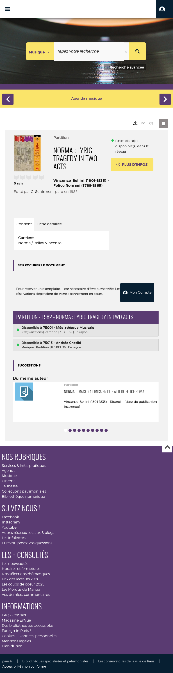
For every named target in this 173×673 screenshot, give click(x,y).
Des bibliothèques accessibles (27, 625)
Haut (167, 447)
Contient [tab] (24, 224)
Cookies (8, 635)
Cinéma (9, 480)
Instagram (11, 521)
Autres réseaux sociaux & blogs (28, 532)
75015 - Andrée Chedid (62, 342)
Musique (9, 475)
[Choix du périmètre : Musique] (40, 51)
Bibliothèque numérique (23, 495)
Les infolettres (13, 537)
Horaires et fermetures (21, 568)
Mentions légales (16, 640)
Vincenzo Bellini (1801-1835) (79, 180)
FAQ (5, 614)
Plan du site (12, 645)
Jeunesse (10, 485)
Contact (19, 614)
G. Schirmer (41, 191)
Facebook (10, 516)
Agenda (9, 470)
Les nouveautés (15, 563)
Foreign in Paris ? (16, 630)
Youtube (9, 527)
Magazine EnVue (16, 620)
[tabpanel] (61, 240)
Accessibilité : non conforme (24, 666)
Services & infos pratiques (24, 465)
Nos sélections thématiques (26, 573)
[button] (164, 9)
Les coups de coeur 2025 (23, 583)
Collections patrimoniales (24, 490)
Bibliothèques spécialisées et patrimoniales (55, 660)
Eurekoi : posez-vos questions (27, 542)
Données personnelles (37, 635)
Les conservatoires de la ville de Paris (126, 660)
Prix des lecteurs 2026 (20, 578)
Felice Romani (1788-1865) (77, 185)
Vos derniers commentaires (26, 594)
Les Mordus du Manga (21, 588)
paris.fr (7, 660)
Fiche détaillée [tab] (49, 224)
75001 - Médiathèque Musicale (68, 327)
